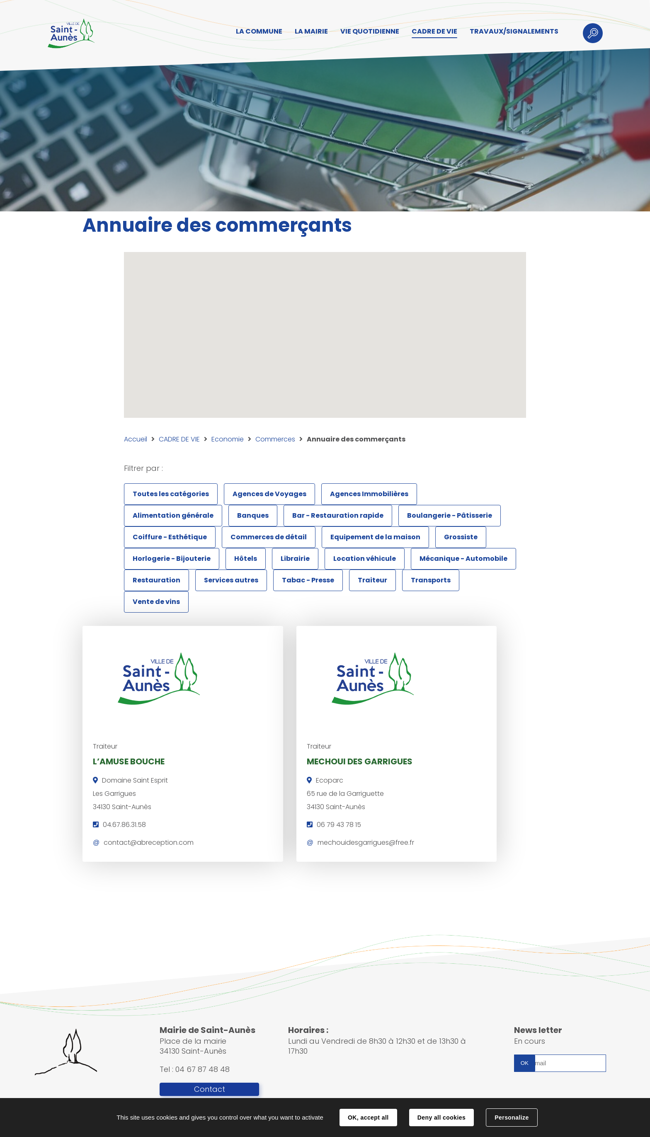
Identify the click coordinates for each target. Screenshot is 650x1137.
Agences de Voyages (269, 494)
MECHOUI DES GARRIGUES (312, 760)
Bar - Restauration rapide (337, 515)
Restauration (156, 580)
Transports (431, 580)
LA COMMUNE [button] (256, 31)
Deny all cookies (441, 1117)
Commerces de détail (268, 537)
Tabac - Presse (308, 580)
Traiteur (372, 580)
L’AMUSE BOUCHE (129, 760)
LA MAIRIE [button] (308, 31)
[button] (311, 376)
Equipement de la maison (375, 537)
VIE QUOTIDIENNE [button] (367, 31)
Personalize (512, 1117)
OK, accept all (368, 1117)
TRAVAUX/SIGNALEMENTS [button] (511, 31)
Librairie (295, 558)
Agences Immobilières (369, 494)
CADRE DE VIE (179, 439)
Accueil (135, 439)
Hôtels (245, 558)
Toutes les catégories (171, 494)
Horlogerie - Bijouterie (172, 558)
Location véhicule (364, 558)
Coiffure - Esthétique (170, 537)
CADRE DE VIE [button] (432, 31)
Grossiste (461, 537)
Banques (253, 515)
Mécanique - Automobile (463, 558)
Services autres (231, 580)
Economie (227, 439)
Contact (209, 1090)
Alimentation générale (173, 515)
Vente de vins (156, 601)
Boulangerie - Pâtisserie (449, 515)
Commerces (275, 439)
